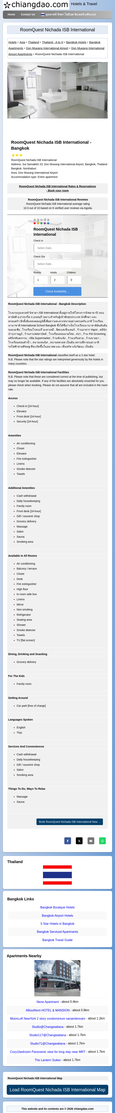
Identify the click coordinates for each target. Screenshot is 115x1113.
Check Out (39, 256)
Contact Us (28, 14)
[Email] (91, 840)
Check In (38, 240)
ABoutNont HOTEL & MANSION (48, 1010)
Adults (53, 272)
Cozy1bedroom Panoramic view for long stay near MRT (48, 1051)
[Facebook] (67, 840)
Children (71, 272)
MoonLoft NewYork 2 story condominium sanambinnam (48, 1018)
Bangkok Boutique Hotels (57, 907)
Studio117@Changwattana (48, 1035)
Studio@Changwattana (48, 1026)
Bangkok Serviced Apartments (57, 932)
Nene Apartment (48, 1002)
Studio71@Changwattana (48, 1043)
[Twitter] (79, 840)
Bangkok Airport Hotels (57, 915)
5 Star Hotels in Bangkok (57, 923)
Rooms (37, 272)
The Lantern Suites (48, 1060)
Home (11, 14)
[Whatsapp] (102, 840)
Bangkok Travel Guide (57, 940)
